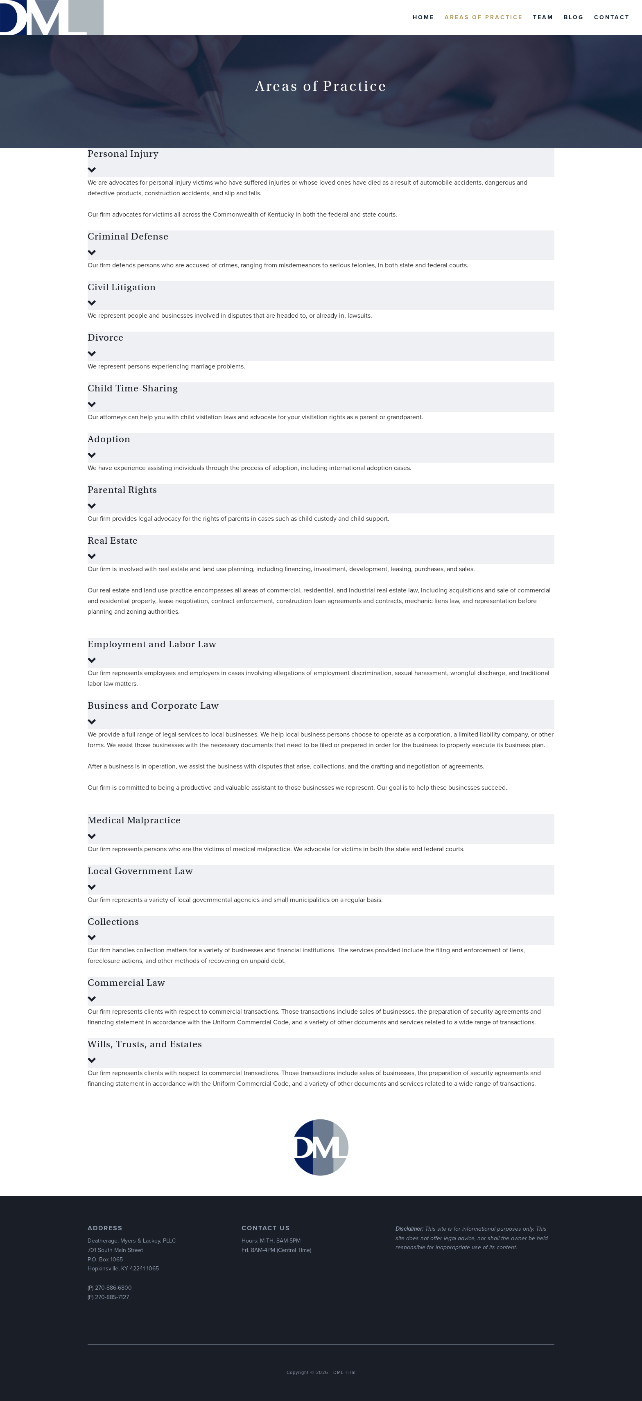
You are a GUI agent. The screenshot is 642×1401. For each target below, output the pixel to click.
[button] (321, 162)
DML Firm (52, 17)
